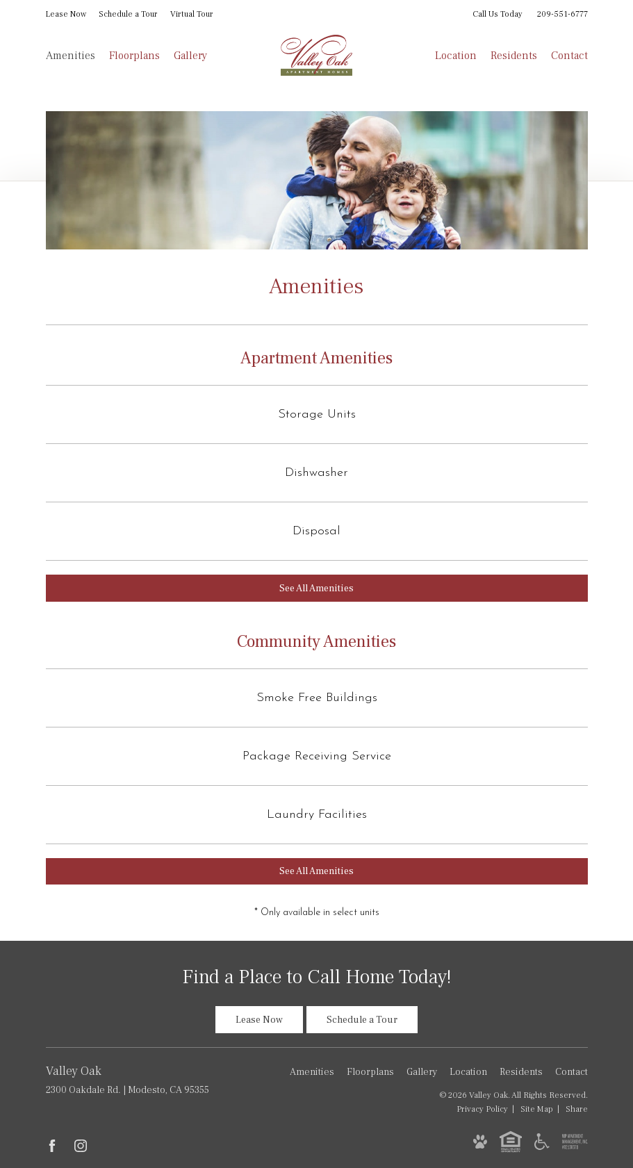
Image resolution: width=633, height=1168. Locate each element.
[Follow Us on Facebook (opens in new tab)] (52, 1146)
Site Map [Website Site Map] (536, 1108)
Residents (514, 56)
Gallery (190, 56)
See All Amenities (316, 588)
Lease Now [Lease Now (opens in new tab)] (66, 14)
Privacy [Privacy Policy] (482, 1108)
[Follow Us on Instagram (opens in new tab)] (80, 1146)
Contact (569, 56)
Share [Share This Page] (577, 1108)
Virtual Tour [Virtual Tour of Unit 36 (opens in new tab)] (191, 14)
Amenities (70, 56)
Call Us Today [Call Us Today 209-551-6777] (530, 14)
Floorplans (134, 56)
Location (456, 56)
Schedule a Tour (128, 14)
